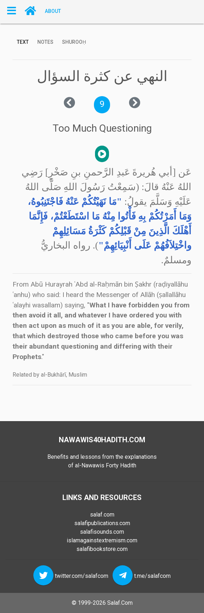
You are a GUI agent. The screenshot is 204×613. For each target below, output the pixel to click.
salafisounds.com (102, 531)
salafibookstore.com (102, 549)
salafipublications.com (102, 523)
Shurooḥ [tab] (74, 42)
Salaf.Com (120, 602)
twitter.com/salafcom (81, 575)
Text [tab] (23, 42)
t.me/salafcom (152, 575)
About (53, 11)
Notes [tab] (45, 42)
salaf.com (102, 514)
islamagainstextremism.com (102, 540)
